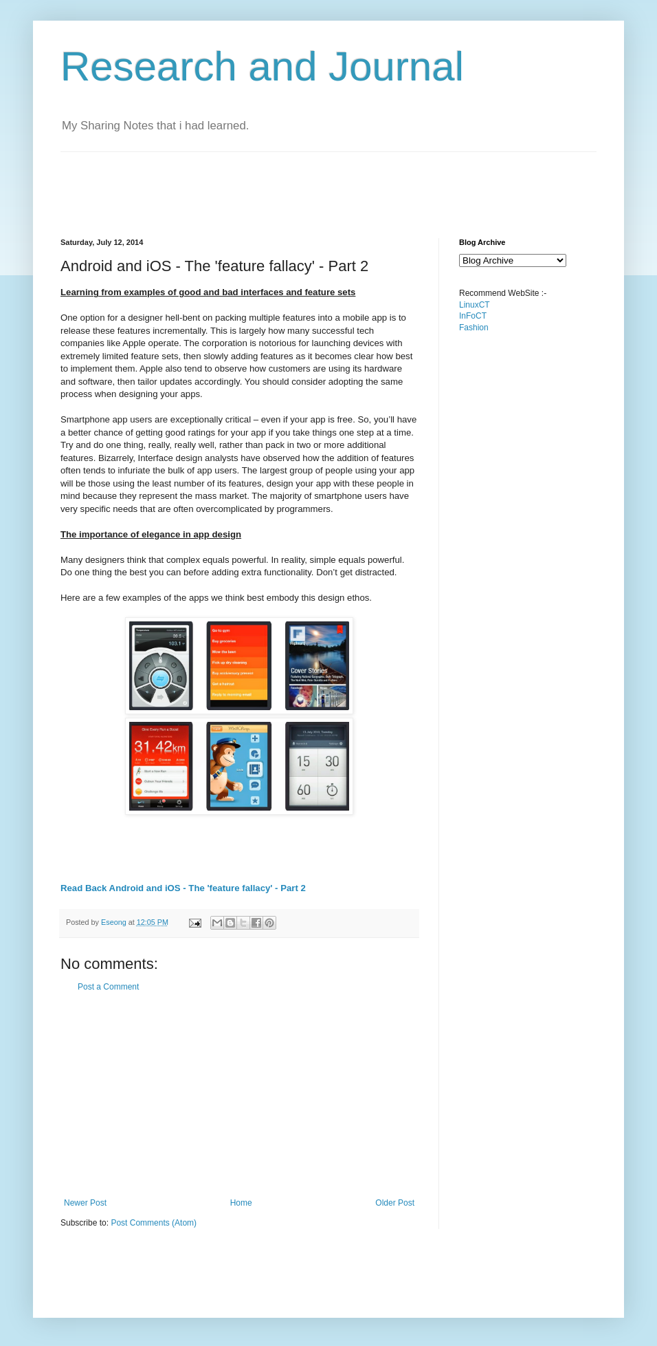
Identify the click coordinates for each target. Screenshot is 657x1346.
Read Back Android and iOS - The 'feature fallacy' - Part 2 (183, 888)
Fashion (474, 327)
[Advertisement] (310, 183)
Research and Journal (262, 66)
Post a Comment (108, 987)
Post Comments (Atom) (154, 1223)
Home (241, 1203)
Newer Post (85, 1203)
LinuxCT (474, 305)
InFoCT (473, 316)
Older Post (394, 1203)
